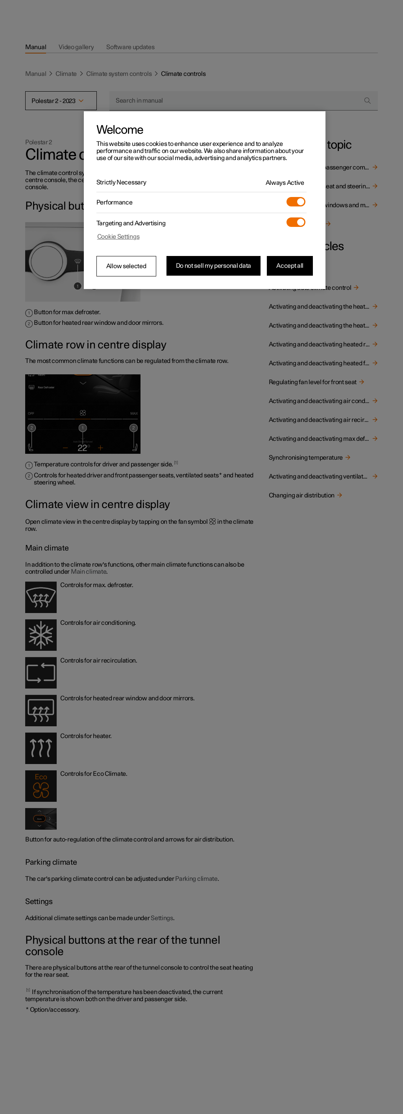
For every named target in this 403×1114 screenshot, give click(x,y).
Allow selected (126, 266)
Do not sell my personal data (213, 266)
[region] (204, 200)
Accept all (289, 266)
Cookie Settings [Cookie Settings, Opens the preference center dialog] (118, 237)
